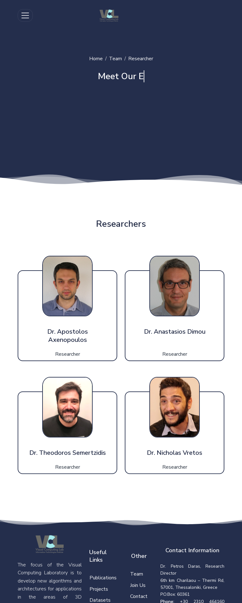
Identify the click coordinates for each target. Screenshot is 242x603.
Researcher (140, 58)
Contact (138, 596)
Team (115, 58)
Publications (103, 577)
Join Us (138, 585)
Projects (98, 589)
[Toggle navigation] (25, 15)
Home (96, 58)
